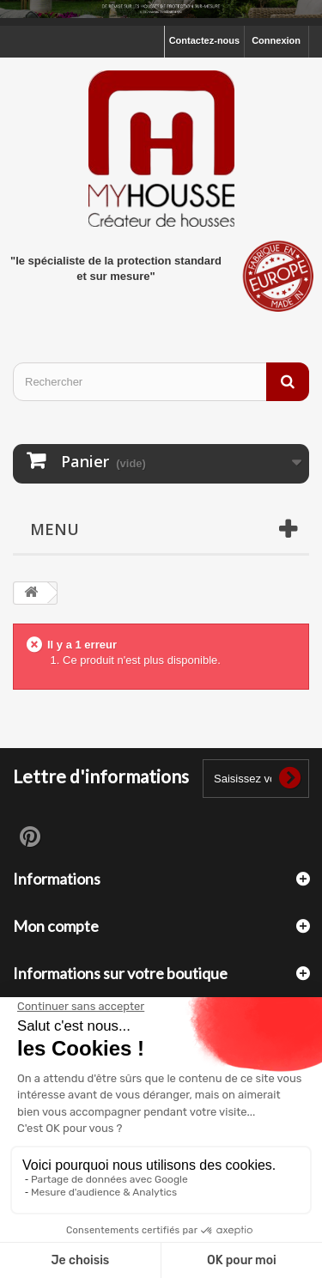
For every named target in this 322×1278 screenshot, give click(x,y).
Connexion (276, 40)
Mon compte (56, 925)
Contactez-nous (204, 40)
